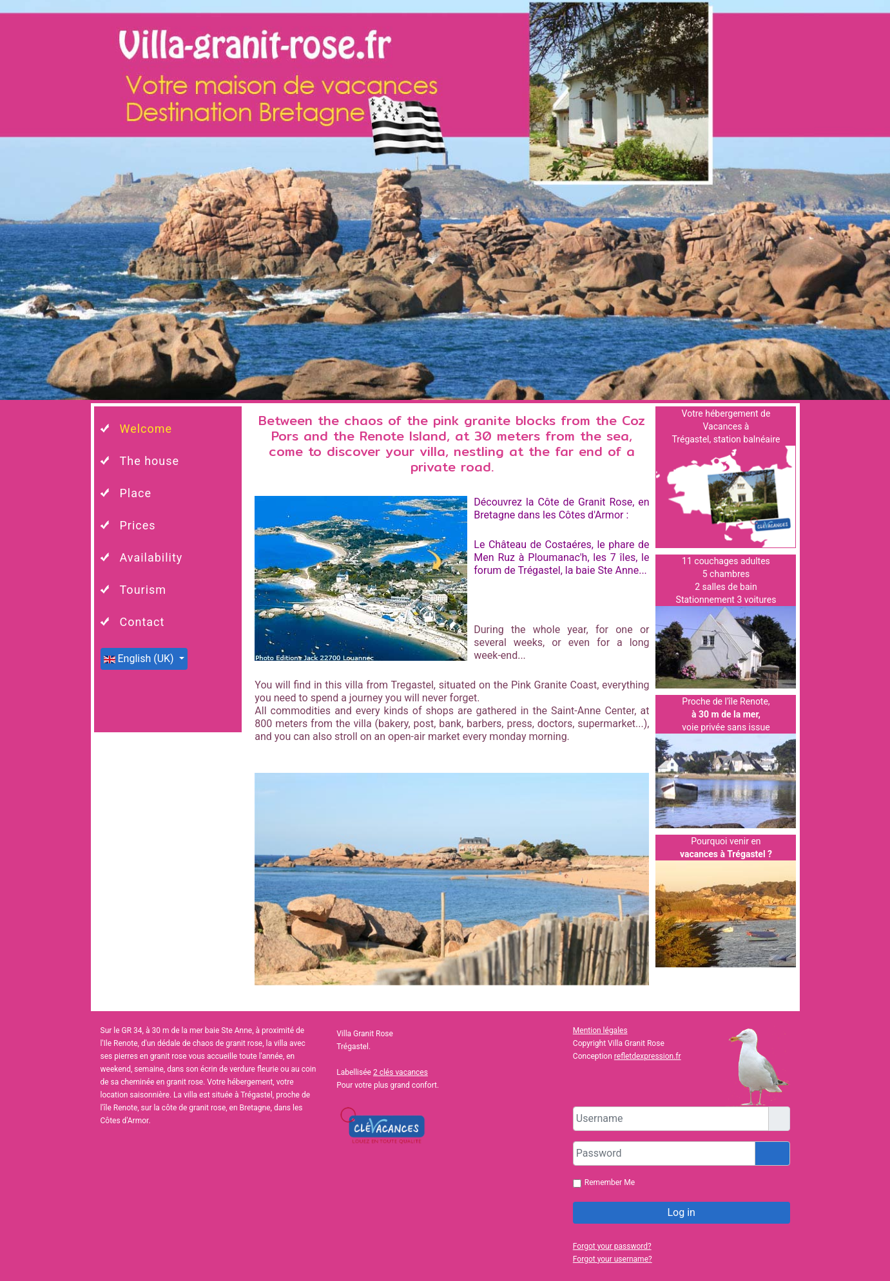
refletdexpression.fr (647, 1056)
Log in (681, 1212)
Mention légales (600, 1030)
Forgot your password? (612, 1246)
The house (150, 461)
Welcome (146, 428)
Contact (142, 622)
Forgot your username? (612, 1259)
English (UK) (140, 658)
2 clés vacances (400, 1072)
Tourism (143, 589)
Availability (151, 557)
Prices (138, 525)
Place (136, 493)
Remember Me (610, 1182)
